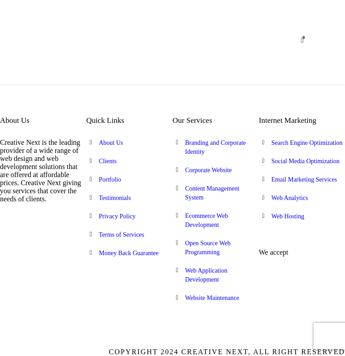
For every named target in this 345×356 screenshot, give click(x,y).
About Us (111, 142)
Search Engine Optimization (307, 142)
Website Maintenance (212, 298)
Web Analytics (289, 198)
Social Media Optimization (305, 161)
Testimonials (115, 198)
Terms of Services (121, 234)
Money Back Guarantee (129, 253)
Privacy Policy (117, 216)
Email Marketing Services (304, 179)
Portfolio (110, 179)
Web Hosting (287, 216)
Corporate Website (208, 170)
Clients (108, 161)
